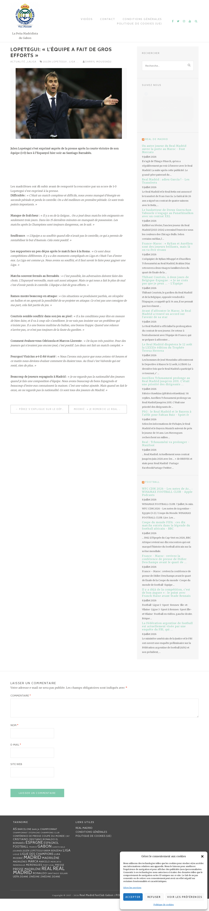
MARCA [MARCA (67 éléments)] (33, 873)
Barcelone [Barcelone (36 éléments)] (24, 841)
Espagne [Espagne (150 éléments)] (34, 854)
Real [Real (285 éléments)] (47, 880)
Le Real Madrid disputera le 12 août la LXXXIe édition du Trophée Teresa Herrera (167, 347)
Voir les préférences (184, 897)
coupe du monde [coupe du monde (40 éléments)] (53, 848)
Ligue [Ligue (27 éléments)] (16, 866)
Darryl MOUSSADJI (98, 61)
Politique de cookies (163, 904)
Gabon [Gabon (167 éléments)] (45, 858)
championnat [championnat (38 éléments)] (48, 841)
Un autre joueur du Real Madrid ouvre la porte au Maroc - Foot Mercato (164, 149)
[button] (202, 856)
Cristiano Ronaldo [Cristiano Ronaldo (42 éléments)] (42, 851)
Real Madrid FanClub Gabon (96, 907)
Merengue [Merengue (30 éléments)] (19, 877)
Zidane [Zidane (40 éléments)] (24, 888)
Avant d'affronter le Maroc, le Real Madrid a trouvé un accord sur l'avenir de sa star (166, 314)
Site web (16, 776)
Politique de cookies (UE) (139, 23)
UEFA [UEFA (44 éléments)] (16, 888)
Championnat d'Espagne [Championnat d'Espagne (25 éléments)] (26, 845)
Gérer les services (132, 887)
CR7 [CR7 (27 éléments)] (68, 848)
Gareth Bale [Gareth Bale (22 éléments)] (58, 859)
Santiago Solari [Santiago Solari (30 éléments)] (58, 885)
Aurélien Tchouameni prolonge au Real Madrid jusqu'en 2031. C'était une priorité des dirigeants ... (166, 381)
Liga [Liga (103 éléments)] (66, 862)
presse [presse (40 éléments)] (59, 877)
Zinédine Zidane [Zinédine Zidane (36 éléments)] (50, 888)
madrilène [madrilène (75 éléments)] (51, 870)
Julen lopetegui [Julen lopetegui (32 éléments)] (33, 862)
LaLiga (31, 61)
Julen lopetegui (55, 61)
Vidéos (87, 19)
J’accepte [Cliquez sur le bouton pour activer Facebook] (168, 115)
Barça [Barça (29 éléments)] (35, 841)
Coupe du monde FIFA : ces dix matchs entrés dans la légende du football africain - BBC (166, 525)
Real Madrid (84, 840)
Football (152, 481)
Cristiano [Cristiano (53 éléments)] (20, 851)
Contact (107, 19)
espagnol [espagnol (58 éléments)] (51, 855)
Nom (14, 737)
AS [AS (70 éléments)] (15, 841)
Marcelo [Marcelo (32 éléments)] (44, 873)
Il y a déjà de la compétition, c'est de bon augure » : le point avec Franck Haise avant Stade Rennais (166, 592)
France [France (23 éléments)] (33, 859)
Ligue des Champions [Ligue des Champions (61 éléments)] (36, 866)
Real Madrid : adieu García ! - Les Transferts (166, 181)
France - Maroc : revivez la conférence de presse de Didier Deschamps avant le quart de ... (164, 559)
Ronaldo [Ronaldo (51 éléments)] (40, 885)
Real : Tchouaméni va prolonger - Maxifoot (165, 444)
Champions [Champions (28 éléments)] (47, 844)
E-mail (15, 756)
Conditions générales (142, 19)
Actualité (18, 61)
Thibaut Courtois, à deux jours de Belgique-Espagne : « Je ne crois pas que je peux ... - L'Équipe (165, 280)
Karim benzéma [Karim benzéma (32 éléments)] (53, 862)
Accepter (133, 897)
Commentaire (20, 695)
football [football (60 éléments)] (20, 858)
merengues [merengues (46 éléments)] (34, 877)
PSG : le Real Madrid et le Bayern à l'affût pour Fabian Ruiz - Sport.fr (166, 413)
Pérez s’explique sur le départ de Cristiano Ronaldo (44, 409)
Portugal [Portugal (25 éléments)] (48, 877)
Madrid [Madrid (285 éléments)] (32, 869)
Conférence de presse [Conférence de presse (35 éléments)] (27, 848)
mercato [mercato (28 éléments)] (56, 874)
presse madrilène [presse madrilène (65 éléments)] (27, 881)
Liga (72, 61)
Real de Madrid (156, 139)
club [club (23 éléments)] (57, 845)
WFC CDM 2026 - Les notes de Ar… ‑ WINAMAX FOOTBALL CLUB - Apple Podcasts (167, 492)
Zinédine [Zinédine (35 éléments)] (34, 888)
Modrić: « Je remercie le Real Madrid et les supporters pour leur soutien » (100, 409)
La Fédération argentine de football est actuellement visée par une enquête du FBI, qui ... (167, 626)
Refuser (154, 897)
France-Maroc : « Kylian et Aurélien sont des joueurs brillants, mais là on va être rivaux (167, 246)
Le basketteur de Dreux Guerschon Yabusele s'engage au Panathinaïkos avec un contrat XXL (168, 213)
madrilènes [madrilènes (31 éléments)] (20, 874)
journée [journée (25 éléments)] (17, 863)
